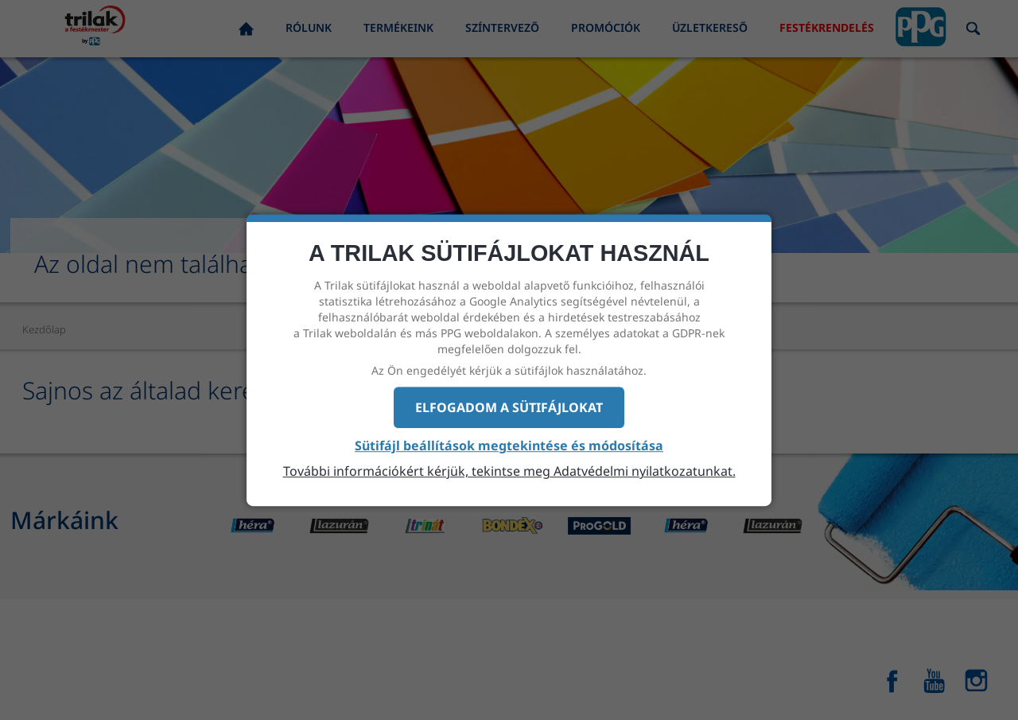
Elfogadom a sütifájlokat (509, 407)
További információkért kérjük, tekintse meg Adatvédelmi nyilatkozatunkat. (509, 471)
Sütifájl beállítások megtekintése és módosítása (509, 446)
